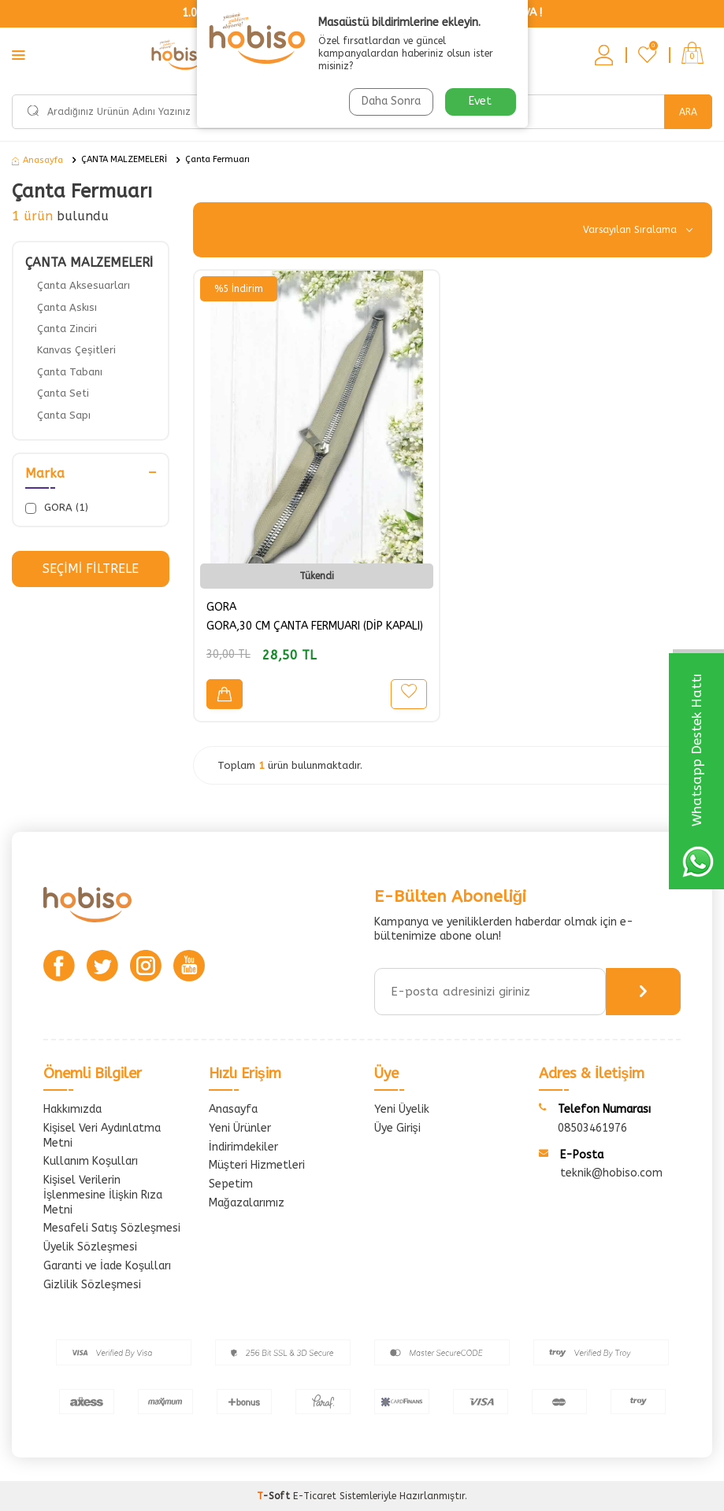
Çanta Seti (63, 393)
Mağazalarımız (246, 1203)
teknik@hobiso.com (611, 1173)
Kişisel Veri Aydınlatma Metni (102, 1135)
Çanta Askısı (67, 307)
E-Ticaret (314, 1496)
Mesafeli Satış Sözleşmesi (111, 1228)
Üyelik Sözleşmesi (90, 1247)
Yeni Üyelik (401, 1109)
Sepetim (231, 1184)
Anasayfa (37, 160)
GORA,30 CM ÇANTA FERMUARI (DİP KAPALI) (314, 626)
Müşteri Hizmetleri (257, 1165)
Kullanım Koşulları (90, 1161)
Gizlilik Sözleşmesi (92, 1284)
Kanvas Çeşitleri (76, 350)
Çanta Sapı (64, 415)
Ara (688, 111)
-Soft (275, 1496)
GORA (221, 607)
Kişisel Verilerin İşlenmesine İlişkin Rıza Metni (102, 1195)
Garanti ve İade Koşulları (107, 1266)
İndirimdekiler (243, 1147)
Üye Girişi (397, 1128)
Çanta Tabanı (69, 372)
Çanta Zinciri (67, 328)
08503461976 (592, 1128)
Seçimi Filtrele (90, 568)
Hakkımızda (72, 1109)
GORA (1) (56, 507)
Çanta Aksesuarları (83, 285)
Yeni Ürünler (240, 1128)
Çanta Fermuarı (217, 159)
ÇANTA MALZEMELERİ (124, 159)
